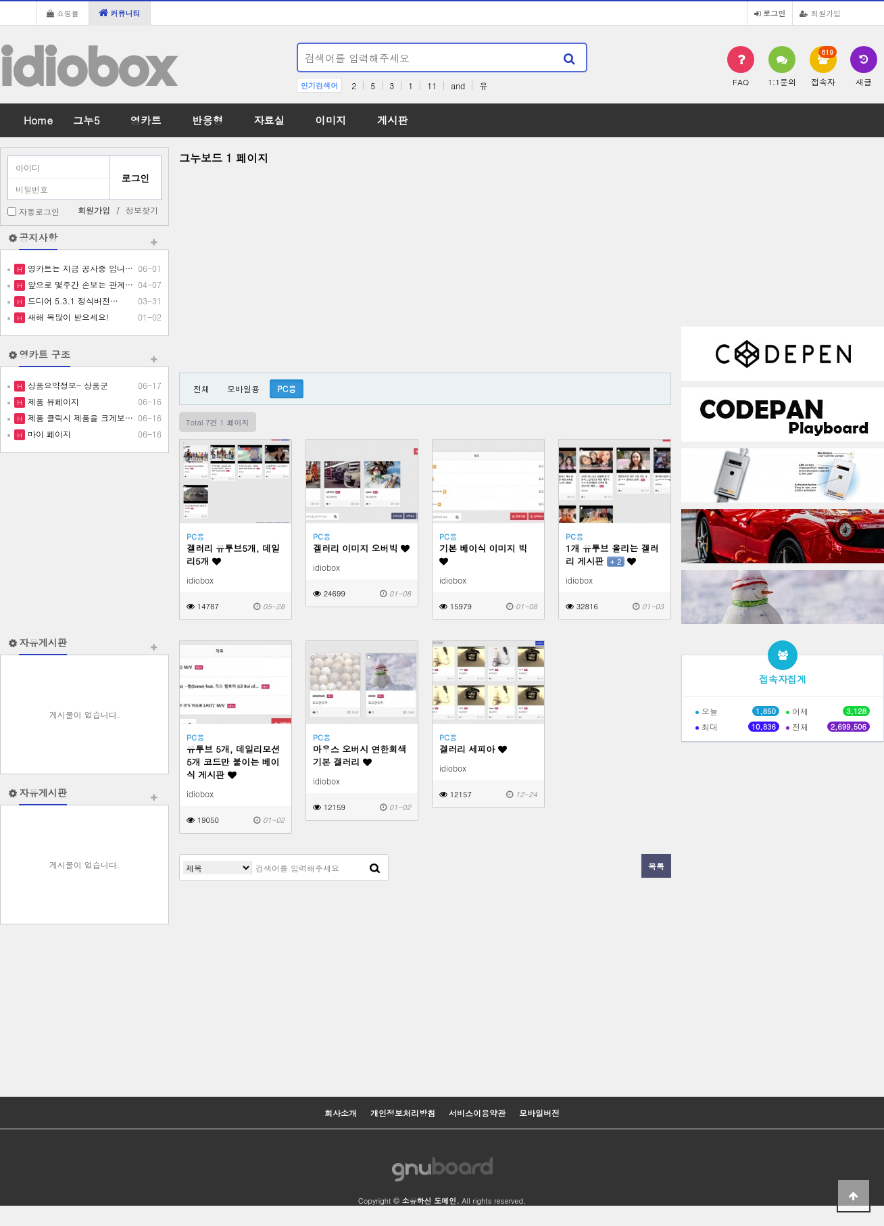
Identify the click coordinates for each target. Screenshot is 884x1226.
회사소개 (340, 1112)
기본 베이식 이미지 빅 (483, 554)
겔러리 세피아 (473, 748)
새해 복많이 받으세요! (67, 317)
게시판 (392, 120)
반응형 (207, 120)
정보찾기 (142, 210)
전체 (201, 388)
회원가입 (820, 12)
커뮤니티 (120, 12)
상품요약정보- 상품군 (66, 385)
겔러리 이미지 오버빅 (361, 548)
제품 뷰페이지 (52, 401)
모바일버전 (539, 1112)
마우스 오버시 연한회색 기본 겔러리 (360, 755)
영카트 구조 (44, 354)
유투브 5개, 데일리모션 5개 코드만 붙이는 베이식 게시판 (233, 761)
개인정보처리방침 (402, 1112)
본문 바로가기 (0, 0)
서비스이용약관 (477, 1112)
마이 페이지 (48, 434)
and (458, 85)
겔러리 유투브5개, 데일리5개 (233, 554)
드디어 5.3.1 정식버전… (71, 300)
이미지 (330, 120)
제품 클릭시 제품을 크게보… (79, 417)
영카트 (146, 120)
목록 (656, 866)
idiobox (87, 66)
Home (38, 120)
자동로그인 (39, 211)
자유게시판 (43, 642)
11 (432, 85)
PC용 (286, 388)
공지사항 (38, 237)
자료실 (269, 120)
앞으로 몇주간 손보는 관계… (79, 284)
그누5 (86, 120)
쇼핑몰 (63, 12)
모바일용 (243, 388)
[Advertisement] (84, 544)
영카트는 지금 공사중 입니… (79, 268)
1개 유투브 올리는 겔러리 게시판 (612, 554)
